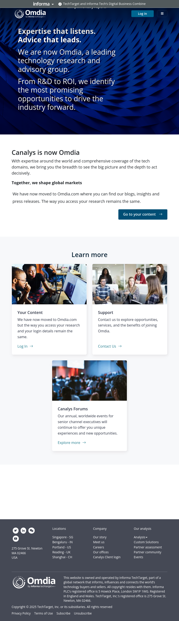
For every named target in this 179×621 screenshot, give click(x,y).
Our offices (101, 552)
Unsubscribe (83, 613)
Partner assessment (148, 547)
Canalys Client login (107, 557)
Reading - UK (61, 552)
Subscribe (63, 613)
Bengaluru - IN (62, 542)
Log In (25, 346)
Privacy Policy (21, 613)
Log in (142, 13)
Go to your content (142, 214)
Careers (98, 547)
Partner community (147, 552)
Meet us (98, 542)
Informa (43, 4)
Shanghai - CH (62, 557)
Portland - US (61, 547)
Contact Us (110, 346)
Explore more (72, 442)
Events (138, 557)
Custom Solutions (146, 542)
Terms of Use (43, 613)
